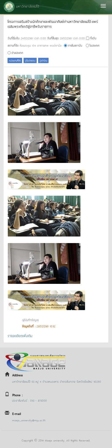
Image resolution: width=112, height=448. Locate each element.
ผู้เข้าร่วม (43, 60)
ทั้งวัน (93, 38)
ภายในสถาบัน (75, 45)
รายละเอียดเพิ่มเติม (20, 335)
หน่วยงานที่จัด (15, 60)
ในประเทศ (94, 45)
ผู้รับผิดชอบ (30, 60)
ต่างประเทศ (17, 52)
